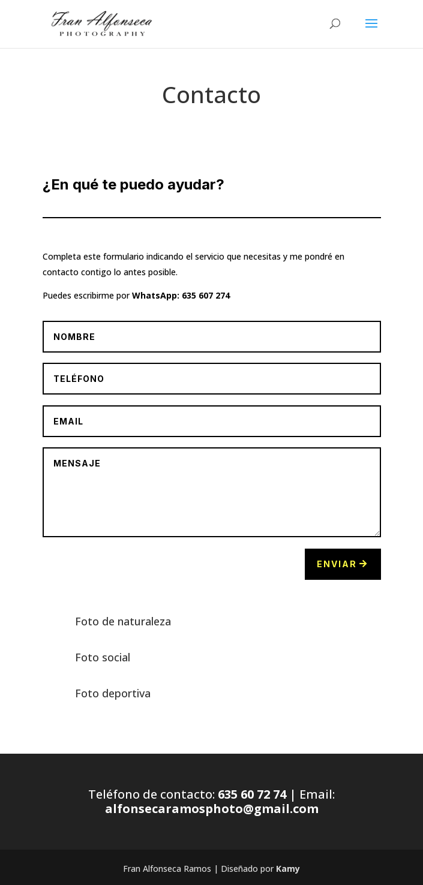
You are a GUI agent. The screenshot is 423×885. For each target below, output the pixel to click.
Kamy (288, 868)
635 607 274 (206, 295)
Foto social (102, 657)
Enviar (337, 564)
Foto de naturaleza (123, 621)
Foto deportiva (113, 693)
